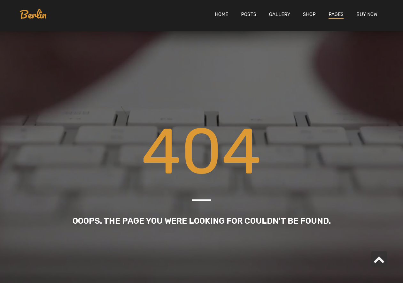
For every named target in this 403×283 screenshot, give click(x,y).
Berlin (33, 14)
